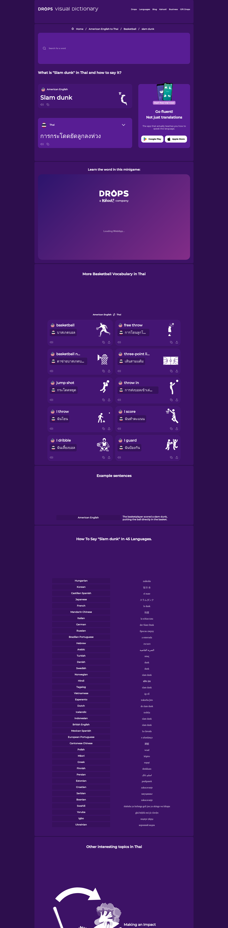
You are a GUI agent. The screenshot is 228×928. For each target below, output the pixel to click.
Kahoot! (162, 9)
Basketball (130, 29)
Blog (154, 9)
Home (79, 29)
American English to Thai (103, 29)
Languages (144, 9)
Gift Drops (185, 9)
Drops (134, 9)
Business (173, 9)
